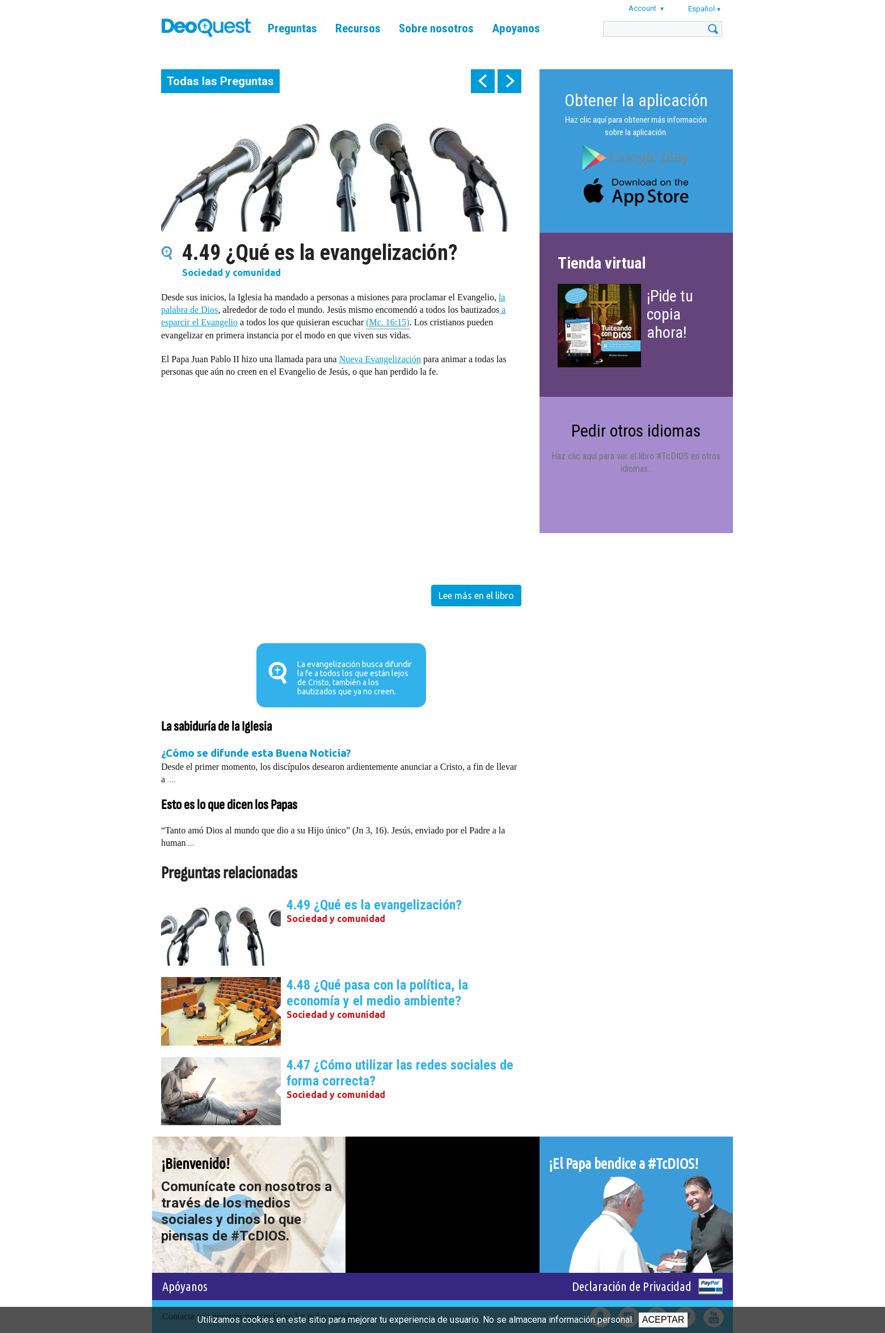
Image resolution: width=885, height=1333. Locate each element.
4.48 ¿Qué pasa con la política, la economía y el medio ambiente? (377, 993)
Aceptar (663, 1319)
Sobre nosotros (436, 28)
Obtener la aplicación (636, 100)
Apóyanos (185, 1286)
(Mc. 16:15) (387, 321)
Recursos (358, 28)
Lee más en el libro (476, 595)
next (509, 81)
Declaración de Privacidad (632, 1286)
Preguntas (292, 28)
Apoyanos (516, 28)
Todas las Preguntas (220, 81)
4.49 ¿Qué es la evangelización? (374, 905)
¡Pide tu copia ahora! (670, 314)
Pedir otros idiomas (636, 431)
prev (483, 81)
